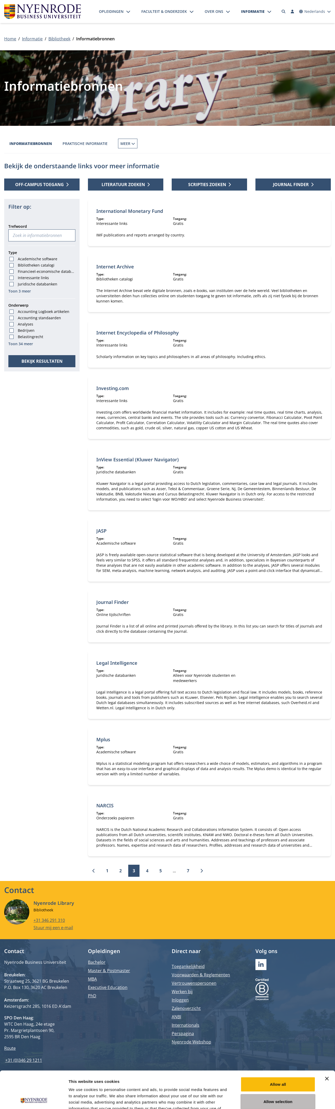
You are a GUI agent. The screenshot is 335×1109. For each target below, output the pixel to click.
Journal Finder (112, 602)
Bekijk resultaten (42, 361)
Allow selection (278, 1064)
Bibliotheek (59, 39)
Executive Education (107, 987)
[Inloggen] (292, 11)
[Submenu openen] (128, 11)
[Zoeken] (283, 11)
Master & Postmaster (109, 970)
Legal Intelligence (116, 663)
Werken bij (182, 991)
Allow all (278, 1047)
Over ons (214, 11)
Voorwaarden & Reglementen (201, 975)
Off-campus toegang (42, 184)
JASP (101, 531)
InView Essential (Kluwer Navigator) (137, 459)
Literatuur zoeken (126, 184)
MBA (92, 979)
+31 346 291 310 (49, 920)
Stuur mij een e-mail (53, 928)
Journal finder (293, 184)
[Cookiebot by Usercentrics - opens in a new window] (34, 1099)
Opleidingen (111, 11)
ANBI (176, 1017)
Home (10, 39)
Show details (275, 1098)
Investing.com (112, 388)
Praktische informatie (85, 143)
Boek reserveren (135, 143)
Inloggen (180, 1000)
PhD (92, 996)
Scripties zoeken (209, 184)
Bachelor (96, 962)
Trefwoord (17, 226)
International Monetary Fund (129, 211)
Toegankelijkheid (188, 966)
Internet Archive (115, 266)
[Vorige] (93, 871)
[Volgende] (201, 871)
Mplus (103, 739)
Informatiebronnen (30, 143)
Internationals (185, 1025)
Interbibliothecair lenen (187, 143)
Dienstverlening (239, 143)
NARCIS (105, 805)
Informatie (253, 11)
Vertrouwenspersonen (194, 983)
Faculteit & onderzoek (164, 11)
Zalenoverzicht (186, 1008)
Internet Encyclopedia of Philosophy (137, 332)
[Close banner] (327, 1041)
